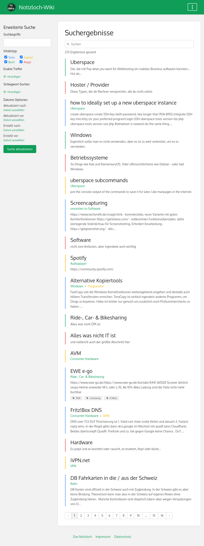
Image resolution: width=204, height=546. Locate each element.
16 (162, 515)
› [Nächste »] (169, 515)
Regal (25, 62)
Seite (10, 57)
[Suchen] (69, 44)
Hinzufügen (11, 76)
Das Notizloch (82, 536)
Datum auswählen (13, 110)
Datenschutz (122, 536)
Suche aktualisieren (20, 149)
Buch (9, 62)
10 (138, 515)
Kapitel (26, 57)
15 (154, 515)
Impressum (103, 536)
